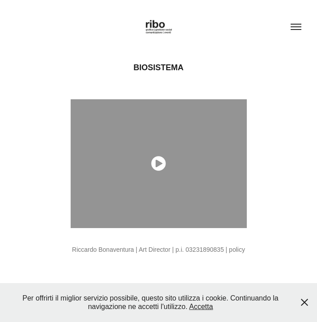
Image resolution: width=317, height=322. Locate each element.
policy (237, 249)
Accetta (201, 306)
